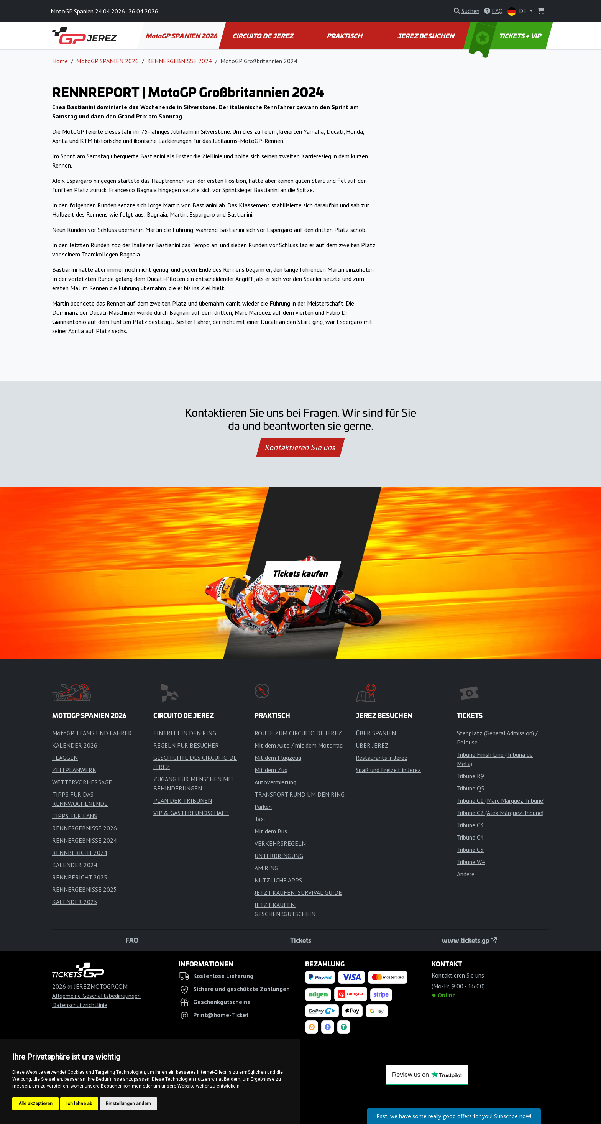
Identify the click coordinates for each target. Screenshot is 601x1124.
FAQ (131, 940)
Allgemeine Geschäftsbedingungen (96, 995)
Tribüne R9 (470, 776)
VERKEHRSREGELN (280, 843)
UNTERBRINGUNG (279, 855)
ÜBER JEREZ (372, 745)
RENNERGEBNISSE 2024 (179, 61)
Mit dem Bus (271, 831)
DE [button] (517, 11)
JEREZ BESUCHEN (426, 35)
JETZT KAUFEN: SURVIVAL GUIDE (298, 892)
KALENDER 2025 (74, 901)
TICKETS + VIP (506, 35)
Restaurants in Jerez (381, 757)
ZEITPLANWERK (74, 770)
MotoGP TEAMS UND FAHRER (92, 733)
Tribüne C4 (470, 837)
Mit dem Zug (271, 770)
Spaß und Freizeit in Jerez (388, 770)
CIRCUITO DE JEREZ (263, 35)
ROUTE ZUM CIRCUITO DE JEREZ (298, 733)
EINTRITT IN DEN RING (184, 733)
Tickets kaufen (300, 573)
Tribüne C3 (470, 825)
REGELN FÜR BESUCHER (186, 745)
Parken (263, 806)
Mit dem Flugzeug (278, 757)
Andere (466, 874)
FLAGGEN (65, 757)
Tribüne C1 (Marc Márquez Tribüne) (501, 800)
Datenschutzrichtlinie (79, 1005)
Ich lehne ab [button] (79, 1103)
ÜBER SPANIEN (376, 733)
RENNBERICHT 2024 (79, 852)
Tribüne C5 (470, 849)
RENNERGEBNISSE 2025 (84, 889)
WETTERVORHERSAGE (82, 782)
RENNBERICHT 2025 (79, 877)
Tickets (300, 940)
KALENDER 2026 (74, 745)
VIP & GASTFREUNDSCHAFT (191, 813)
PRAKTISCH (345, 35)
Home (60, 61)
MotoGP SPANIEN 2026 (182, 35)
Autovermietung (275, 782)
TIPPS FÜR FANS (74, 816)
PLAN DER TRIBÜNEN (182, 800)
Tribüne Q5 (470, 788)
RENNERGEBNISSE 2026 (84, 828)
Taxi (260, 819)
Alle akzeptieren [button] (35, 1103)
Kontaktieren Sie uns (300, 447)
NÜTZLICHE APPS (278, 880)
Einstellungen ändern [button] (128, 1103)
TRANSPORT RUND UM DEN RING (300, 794)
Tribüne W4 (471, 862)
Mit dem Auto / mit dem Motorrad (299, 745)
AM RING (266, 868)
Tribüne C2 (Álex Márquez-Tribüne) (500, 813)
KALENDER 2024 (74, 865)
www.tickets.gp (469, 940)
